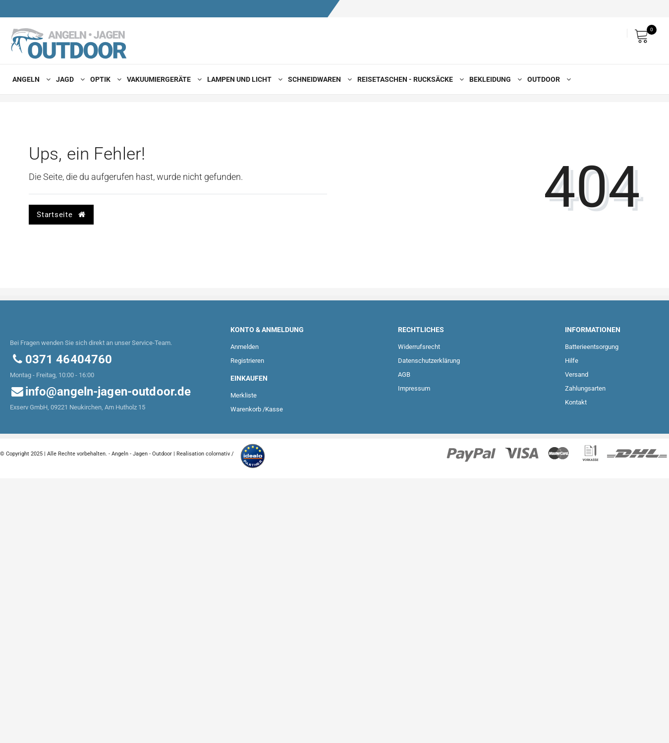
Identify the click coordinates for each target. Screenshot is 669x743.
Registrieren (247, 360)
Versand (576, 374)
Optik (103, 79)
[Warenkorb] (644, 33)
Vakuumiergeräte (162, 79)
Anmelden (244, 346)
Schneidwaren (317, 79)
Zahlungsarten (585, 388)
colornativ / (220, 454)
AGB (404, 374)
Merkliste (243, 395)
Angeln (29, 79)
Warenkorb (245, 409)
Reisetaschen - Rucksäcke (408, 79)
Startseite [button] (61, 214)
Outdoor (546, 79)
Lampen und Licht (242, 79)
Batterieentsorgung (591, 346)
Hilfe (571, 360)
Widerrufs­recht (419, 346)
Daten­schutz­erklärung (429, 360)
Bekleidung (493, 79)
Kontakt (576, 402)
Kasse (274, 409)
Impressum (414, 388)
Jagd (68, 79)
